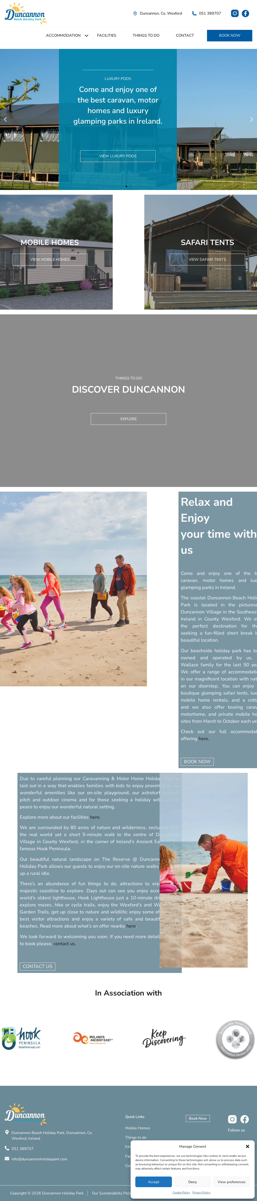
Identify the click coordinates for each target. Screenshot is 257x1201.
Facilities (106, 35)
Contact (185, 35)
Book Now (229, 35)
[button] (247, 1146)
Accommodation (63, 35)
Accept (153, 1182)
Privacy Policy (201, 1192)
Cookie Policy (181, 1192)
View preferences (231, 1182)
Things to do (146, 35)
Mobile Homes (137, 1128)
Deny (192, 1182)
